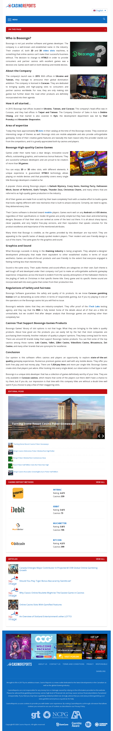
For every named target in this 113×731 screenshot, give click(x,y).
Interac (57, 489)
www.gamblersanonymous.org (50, 699)
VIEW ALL (100, 482)
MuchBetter (59, 523)
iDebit (56, 506)
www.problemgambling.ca (93, 696)
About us (42, 664)
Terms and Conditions (73, 664)
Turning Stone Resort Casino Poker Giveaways (43, 423)
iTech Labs (94, 306)
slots (40, 130)
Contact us (54, 664)
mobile (48, 212)
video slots (49, 50)
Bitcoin (57, 540)
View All (100, 559)
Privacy (90, 664)
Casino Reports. (25, 724)
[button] (99, 436)
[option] (56, 417)
